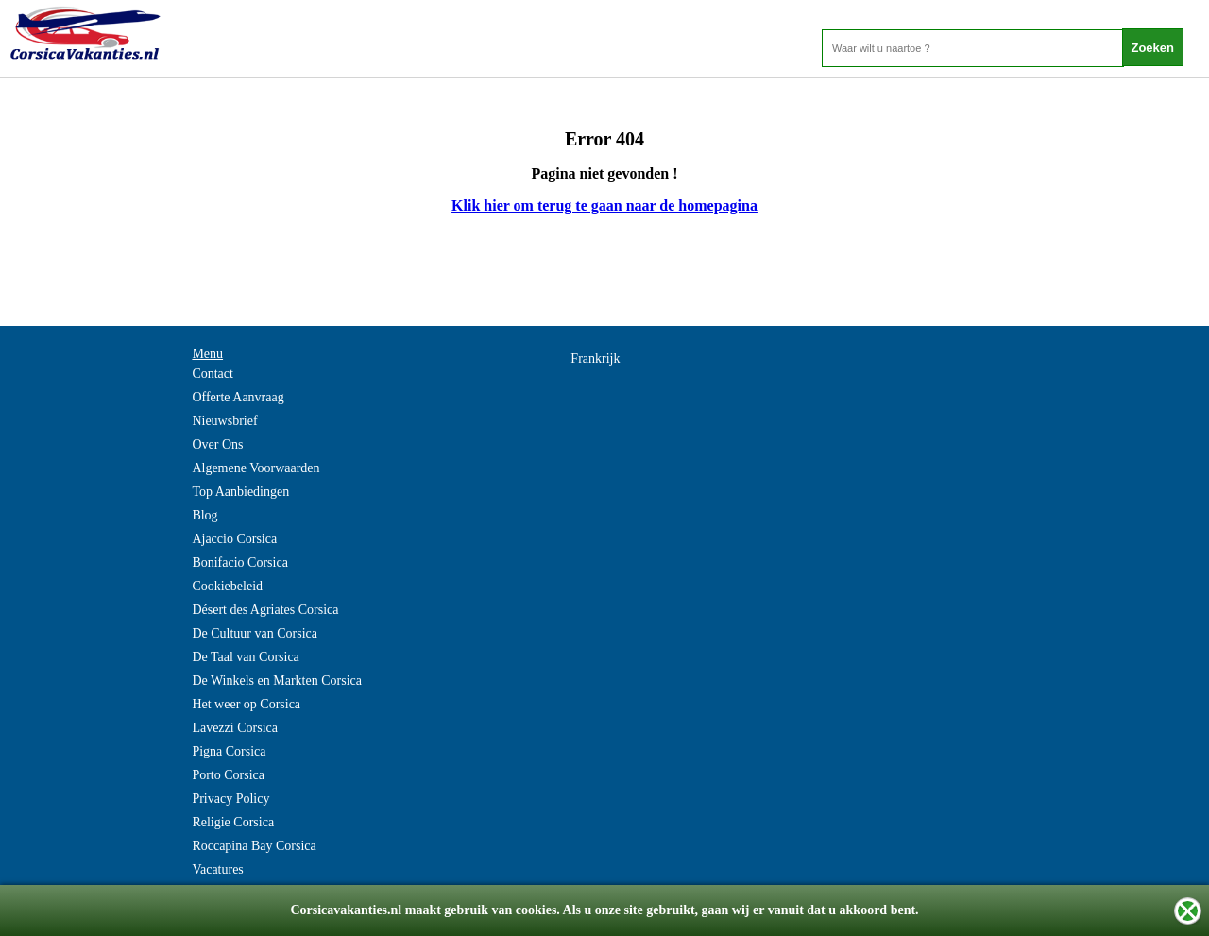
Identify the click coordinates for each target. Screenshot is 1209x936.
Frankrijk (595, 358)
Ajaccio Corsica (234, 539)
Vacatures (217, 869)
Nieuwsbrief (224, 421)
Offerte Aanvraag (237, 397)
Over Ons (217, 444)
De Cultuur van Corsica (254, 633)
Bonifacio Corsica (239, 562)
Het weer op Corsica (246, 704)
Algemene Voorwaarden (255, 468)
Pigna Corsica (228, 751)
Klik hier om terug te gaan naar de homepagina (604, 205)
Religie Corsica (233, 822)
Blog (204, 515)
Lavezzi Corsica (235, 728)
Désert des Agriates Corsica (265, 610)
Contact (212, 373)
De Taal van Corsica (245, 657)
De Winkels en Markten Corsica (277, 680)
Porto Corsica (228, 775)
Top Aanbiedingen (240, 492)
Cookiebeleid (227, 586)
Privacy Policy (230, 798)
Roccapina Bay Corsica (253, 846)
